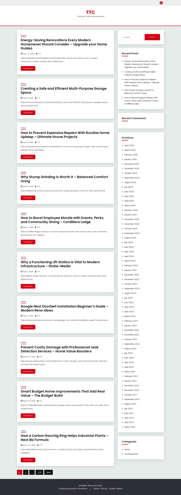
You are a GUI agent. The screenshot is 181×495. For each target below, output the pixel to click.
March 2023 (129, 316)
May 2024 (129, 251)
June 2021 (129, 413)
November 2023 (131, 279)
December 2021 (131, 385)
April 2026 (129, 145)
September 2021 (132, 399)
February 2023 (131, 321)
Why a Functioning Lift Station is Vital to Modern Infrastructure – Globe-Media (60, 264)
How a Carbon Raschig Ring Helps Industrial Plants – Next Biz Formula (65, 437)
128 (39, 472)
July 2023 (128, 297)
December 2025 (131, 164)
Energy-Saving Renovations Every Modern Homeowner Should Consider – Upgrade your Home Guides (64, 44)
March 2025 (129, 205)
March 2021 (129, 427)
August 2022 (130, 348)
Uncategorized (131, 454)
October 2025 (130, 173)
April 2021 (129, 422)
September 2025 (132, 177)
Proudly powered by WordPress (73, 488)
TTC (90, 12)
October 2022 (130, 339)
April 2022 (129, 367)
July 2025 (128, 187)
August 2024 (130, 237)
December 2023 (131, 274)
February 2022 (131, 376)
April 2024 (129, 256)
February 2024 (131, 265)
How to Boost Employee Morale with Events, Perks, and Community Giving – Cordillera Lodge (62, 220)
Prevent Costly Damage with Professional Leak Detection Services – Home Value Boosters (60, 349)
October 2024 (130, 228)
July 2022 (128, 353)
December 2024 (131, 219)
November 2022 (131, 334)
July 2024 (128, 242)
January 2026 (130, 159)
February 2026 (131, 154)
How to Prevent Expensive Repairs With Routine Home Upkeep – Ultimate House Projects (65, 135)
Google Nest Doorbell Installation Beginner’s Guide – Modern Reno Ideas (64, 308)
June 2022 (129, 357)
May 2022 (129, 362)
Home (23, 35)
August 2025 (130, 182)
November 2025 (131, 168)
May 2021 (129, 417)
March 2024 (129, 260)
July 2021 (128, 408)
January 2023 (130, 325)
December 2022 (131, 330)
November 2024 (131, 224)
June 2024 (129, 247)
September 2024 (132, 233)
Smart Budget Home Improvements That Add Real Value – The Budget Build (63, 393)
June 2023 (129, 302)
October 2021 (130, 394)
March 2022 (129, 371)
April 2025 (129, 201)
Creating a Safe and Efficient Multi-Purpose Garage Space (64, 90)
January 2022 (130, 380)
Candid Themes (115, 488)
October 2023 (130, 284)
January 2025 (130, 214)
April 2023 (129, 311)
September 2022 (132, 344)
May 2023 (129, 307)
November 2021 (131, 390)
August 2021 (130, 404)
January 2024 (130, 270)
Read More (28, 68)
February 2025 (131, 210)
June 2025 (129, 191)
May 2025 (129, 196)
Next (48, 472)
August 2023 (130, 293)
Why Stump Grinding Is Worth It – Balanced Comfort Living (64, 179)
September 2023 (132, 288)
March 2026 (129, 150)
